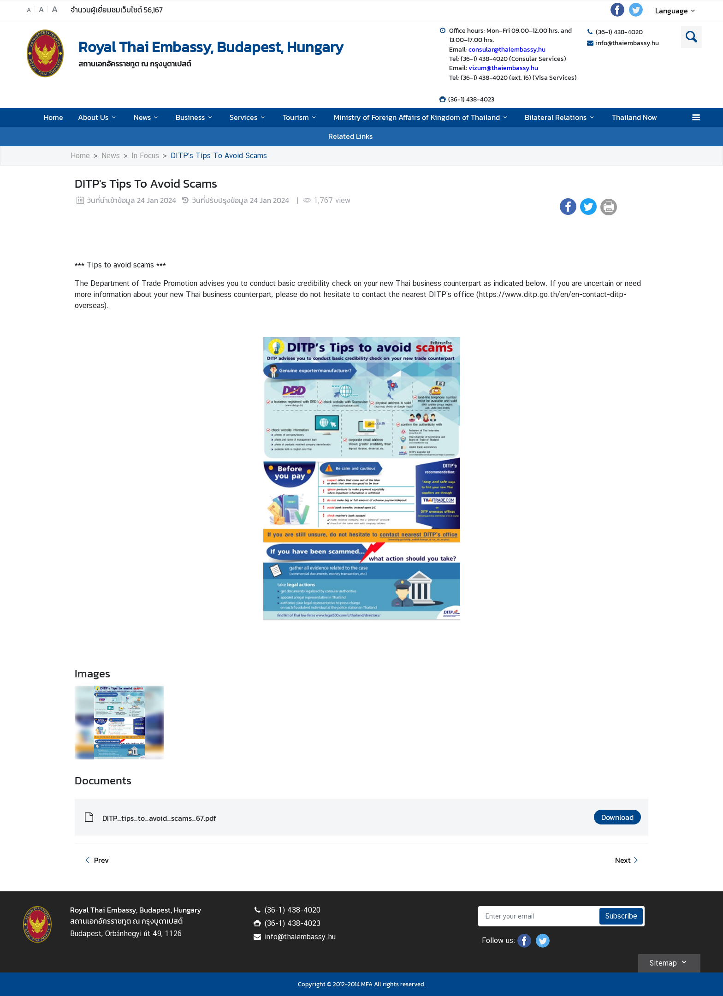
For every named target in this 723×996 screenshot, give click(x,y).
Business (195, 117)
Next (628, 860)
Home (53, 117)
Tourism (301, 117)
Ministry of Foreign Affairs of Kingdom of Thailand (422, 117)
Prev (95, 860)
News (147, 117)
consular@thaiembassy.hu (506, 49)
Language (676, 10)
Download (617, 817)
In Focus (145, 155)
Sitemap (669, 961)
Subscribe (621, 916)
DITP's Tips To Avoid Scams (219, 155)
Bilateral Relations (561, 117)
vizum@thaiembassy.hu (503, 67)
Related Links (350, 136)
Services (248, 117)
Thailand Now (634, 117)
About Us (98, 117)
